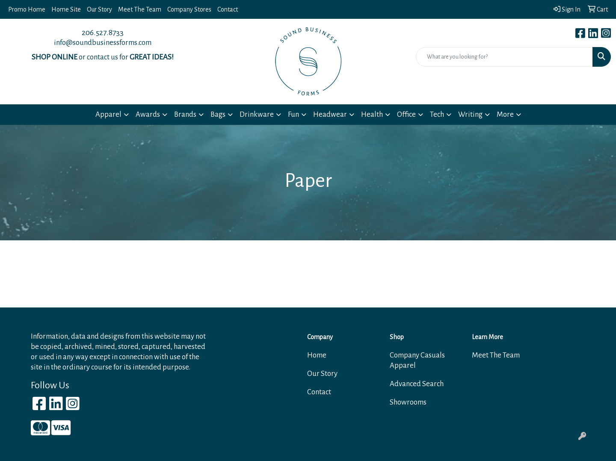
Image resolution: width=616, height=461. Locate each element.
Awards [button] (148, 114)
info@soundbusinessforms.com (102, 42)
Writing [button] (470, 114)
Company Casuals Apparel (417, 360)
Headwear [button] (330, 114)
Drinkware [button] (257, 114)
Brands (185, 114)
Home (316, 355)
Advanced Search (417, 384)
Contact (227, 9)
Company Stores (189, 9)
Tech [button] (437, 114)
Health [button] (372, 114)
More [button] (505, 114)
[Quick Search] (504, 57)
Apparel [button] (108, 114)
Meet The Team (139, 9)
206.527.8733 (103, 32)
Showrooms (408, 402)
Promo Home (26, 9)
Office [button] (406, 114)
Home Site (66, 9)
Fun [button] (293, 114)
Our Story (99, 9)
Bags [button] (217, 114)
